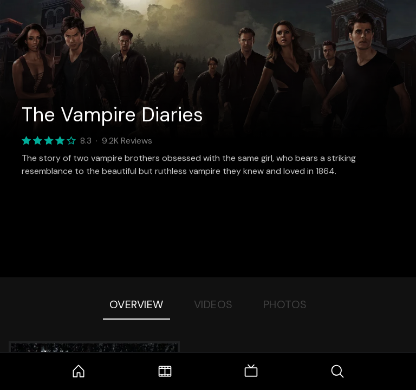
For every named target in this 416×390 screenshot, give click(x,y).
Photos (285, 304)
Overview (136, 304)
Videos (213, 304)
